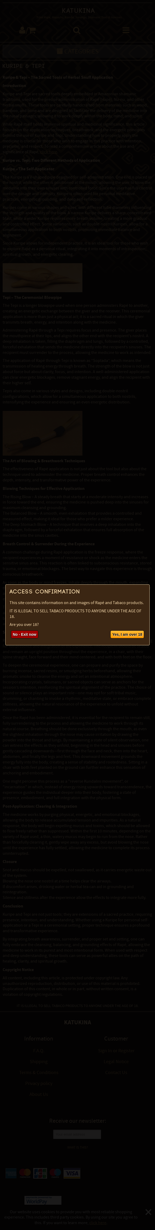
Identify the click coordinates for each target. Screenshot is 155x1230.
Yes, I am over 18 (127, 634)
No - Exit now (24, 634)
